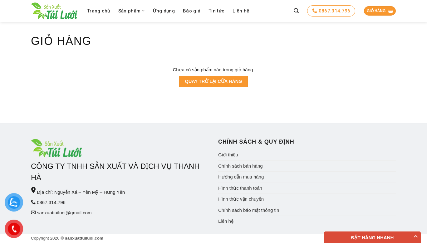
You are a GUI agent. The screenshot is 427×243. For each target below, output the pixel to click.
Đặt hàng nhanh (372, 237)
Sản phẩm (131, 11)
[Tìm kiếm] (296, 11)
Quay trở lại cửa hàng (213, 81)
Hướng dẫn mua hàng (241, 176)
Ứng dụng (164, 11)
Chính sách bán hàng (240, 166)
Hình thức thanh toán (240, 188)
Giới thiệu (228, 154)
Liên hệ (241, 11)
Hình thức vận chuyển (241, 199)
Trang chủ (98, 11)
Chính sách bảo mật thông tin (248, 210)
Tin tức (216, 11)
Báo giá (191, 11)
